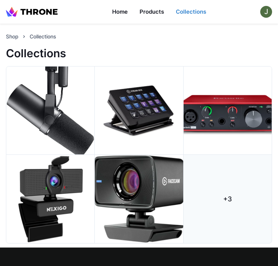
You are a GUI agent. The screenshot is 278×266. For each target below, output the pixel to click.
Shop (12, 36)
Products (152, 11)
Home (120, 11)
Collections (191, 11)
